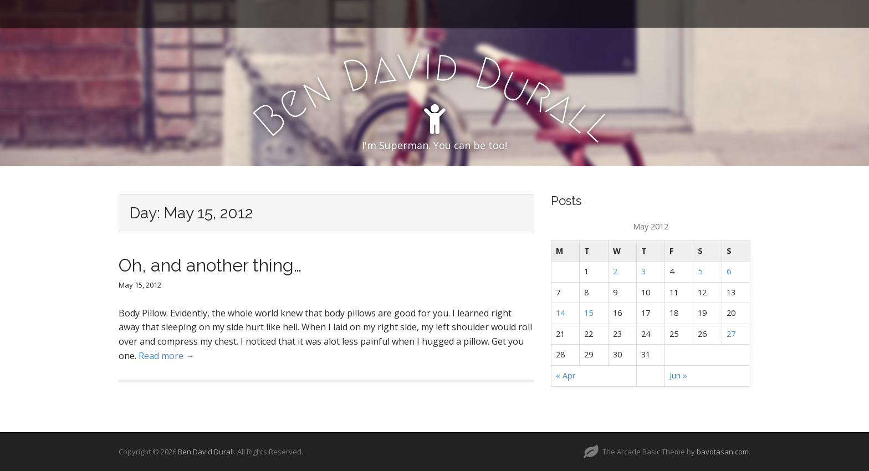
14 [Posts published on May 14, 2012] (560, 313)
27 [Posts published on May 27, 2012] (731, 334)
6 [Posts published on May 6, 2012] (729, 271)
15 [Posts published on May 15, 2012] (588, 313)
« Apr (565, 375)
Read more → (167, 356)
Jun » (678, 375)
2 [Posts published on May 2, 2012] (615, 271)
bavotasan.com (723, 452)
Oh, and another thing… (210, 265)
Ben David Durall (206, 452)
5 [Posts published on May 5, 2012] (700, 271)
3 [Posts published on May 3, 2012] (643, 271)
